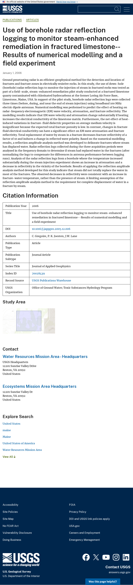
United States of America (19, 443)
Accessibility (10, 504)
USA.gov (74, 526)
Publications (12, 19)
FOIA (72, 504)
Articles (32, 19)
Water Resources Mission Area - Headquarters (45, 356)
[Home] (12, 12)
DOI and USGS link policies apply (89, 519)
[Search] (117, 9)
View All (9, 456)
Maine (7, 436)
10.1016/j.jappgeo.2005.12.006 (51, 228)
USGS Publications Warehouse (51, 280)
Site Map (8, 519)
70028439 (38, 273)
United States (11, 423)
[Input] (99, 9)
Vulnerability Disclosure (17, 532)
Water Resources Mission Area (22, 449)
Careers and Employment (84, 532)
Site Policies (10, 511)
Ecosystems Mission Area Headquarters (39, 386)
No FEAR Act (11, 526)
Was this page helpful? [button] (103, 581)
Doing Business (12, 539)
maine (7, 430)
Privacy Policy (77, 511)
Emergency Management (84, 539)
